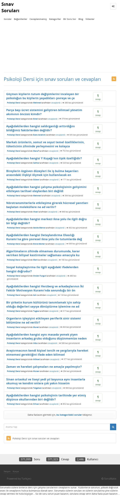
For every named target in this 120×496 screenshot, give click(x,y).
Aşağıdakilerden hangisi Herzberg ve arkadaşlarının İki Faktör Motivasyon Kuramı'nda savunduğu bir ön (45, 289)
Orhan (36, 404)
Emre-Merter (39, 244)
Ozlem (36, 180)
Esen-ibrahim (39, 135)
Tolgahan (37, 388)
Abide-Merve (39, 228)
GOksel (36, 359)
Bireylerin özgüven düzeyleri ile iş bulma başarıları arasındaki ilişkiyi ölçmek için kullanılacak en (42, 173)
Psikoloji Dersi (13, 103)
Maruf (36, 151)
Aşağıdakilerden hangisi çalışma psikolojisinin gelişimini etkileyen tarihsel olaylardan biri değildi (46, 189)
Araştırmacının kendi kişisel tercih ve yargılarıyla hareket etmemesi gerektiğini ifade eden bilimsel (47, 353)
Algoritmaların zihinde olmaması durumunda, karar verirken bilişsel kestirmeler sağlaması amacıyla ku (43, 254)
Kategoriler (55, 19)
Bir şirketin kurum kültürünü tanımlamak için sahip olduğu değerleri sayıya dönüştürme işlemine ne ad (43, 305)
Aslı (35, 295)
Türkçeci (26, 479)
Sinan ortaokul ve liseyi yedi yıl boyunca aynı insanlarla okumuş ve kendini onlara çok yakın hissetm (45, 382)
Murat (36, 327)
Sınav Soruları (10, 7)
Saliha (36, 163)
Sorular (8, 19)
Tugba (36, 311)
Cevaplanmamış (38, 19)
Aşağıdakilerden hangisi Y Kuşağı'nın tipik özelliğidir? (44, 159)
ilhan (35, 212)
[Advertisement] (60, 49)
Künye (16, 472)
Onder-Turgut (39, 276)
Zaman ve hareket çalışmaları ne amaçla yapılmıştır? (44, 367)
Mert (35, 260)
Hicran (36, 372)
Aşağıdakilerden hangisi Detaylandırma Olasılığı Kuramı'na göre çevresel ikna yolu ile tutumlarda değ (44, 238)
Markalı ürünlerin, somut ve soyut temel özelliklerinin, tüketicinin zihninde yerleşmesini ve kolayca (45, 145)
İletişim (7, 472)
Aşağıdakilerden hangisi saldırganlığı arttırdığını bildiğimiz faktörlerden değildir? (40, 129)
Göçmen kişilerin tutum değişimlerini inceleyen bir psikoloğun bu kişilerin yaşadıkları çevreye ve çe (42, 97)
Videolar (89, 19)
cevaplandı (55, 103)
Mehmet (37, 103)
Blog (80, 19)
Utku (35, 343)
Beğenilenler (20, 19)
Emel (35, 119)
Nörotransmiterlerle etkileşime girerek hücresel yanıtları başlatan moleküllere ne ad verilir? (47, 205)
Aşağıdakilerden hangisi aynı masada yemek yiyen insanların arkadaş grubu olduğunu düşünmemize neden (46, 337)
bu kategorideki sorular (69, 415)
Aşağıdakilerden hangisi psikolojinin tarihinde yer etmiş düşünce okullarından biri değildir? (46, 398)
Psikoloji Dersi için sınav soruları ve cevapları (32, 439)
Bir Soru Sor (69, 19)
